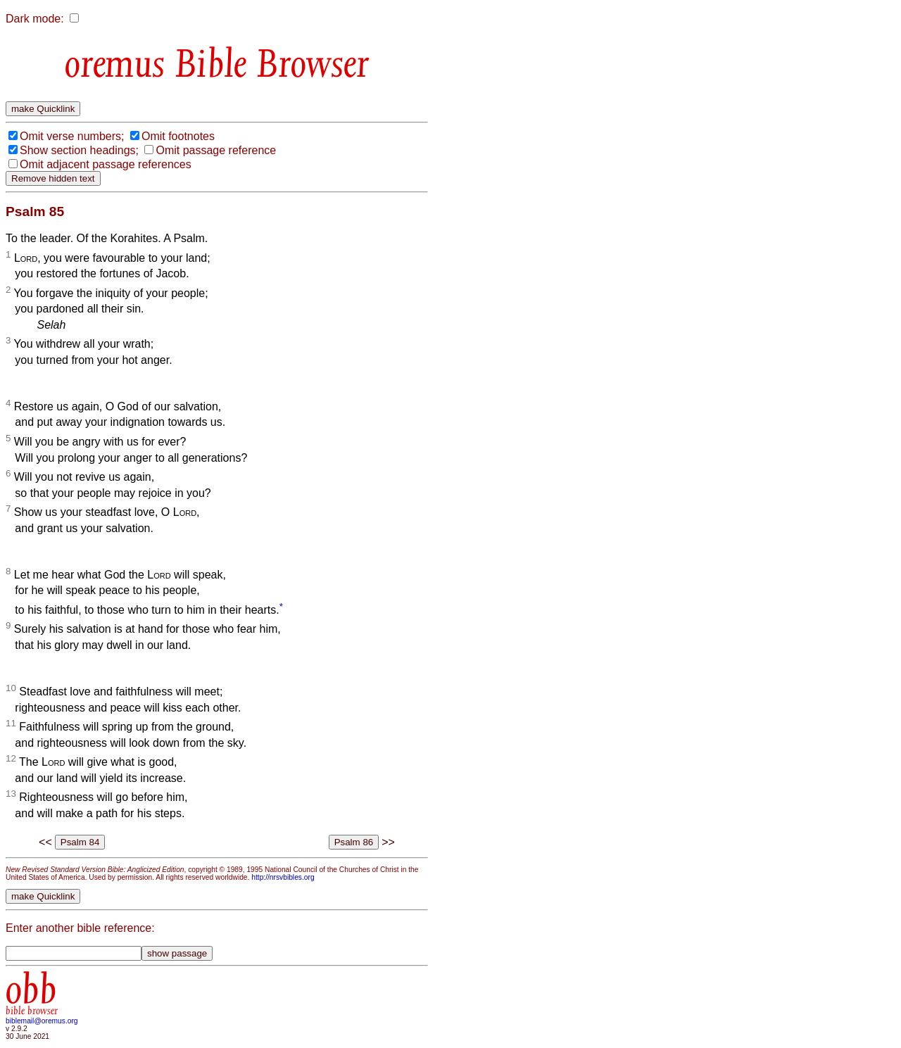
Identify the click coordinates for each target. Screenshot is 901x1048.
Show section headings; (79, 150)
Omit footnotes (178, 136)
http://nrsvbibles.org (282, 877)
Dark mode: (35, 19)
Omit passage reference (216, 150)
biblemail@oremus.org (42, 1021)
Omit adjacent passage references (105, 164)
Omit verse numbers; (72, 136)
